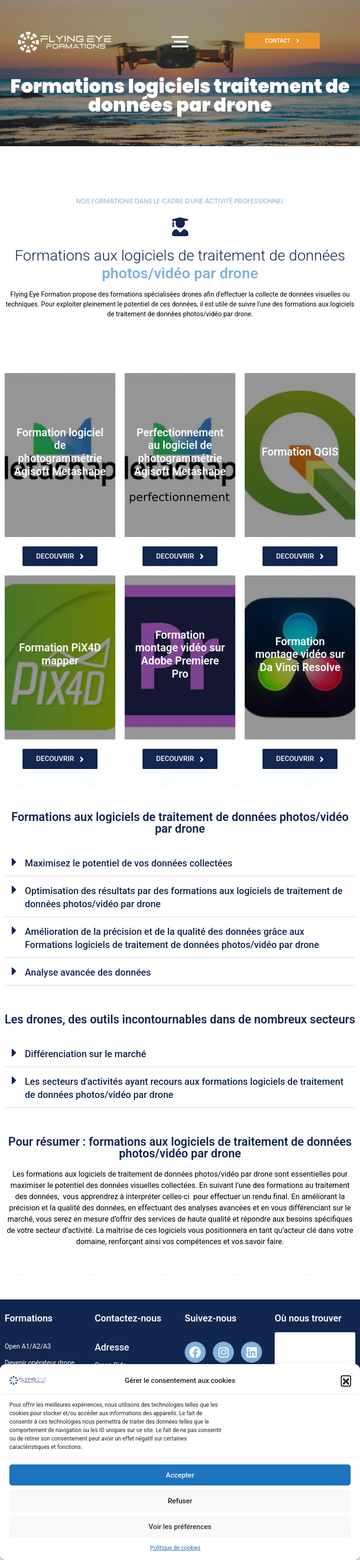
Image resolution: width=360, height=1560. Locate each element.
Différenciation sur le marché (85, 1054)
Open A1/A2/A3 (28, 1346)
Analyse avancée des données (88, 972)
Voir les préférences (180, 1533)
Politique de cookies (175, 1554)
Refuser (180, 1507)
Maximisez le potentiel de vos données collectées (128, 863)
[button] (346, 1386)
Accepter (180, 1481)
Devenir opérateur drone (40, 1362)
